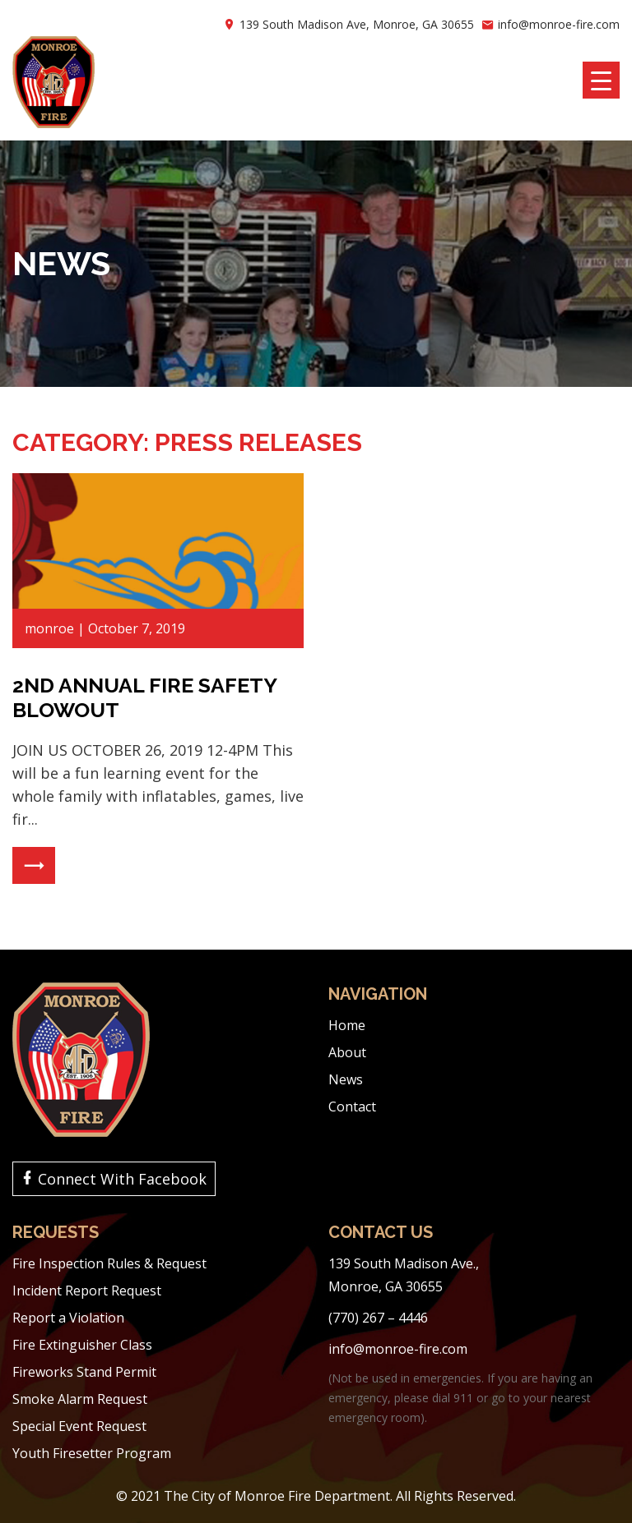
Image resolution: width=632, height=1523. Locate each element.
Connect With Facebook (122, 1179)
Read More (33, 865)
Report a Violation (68, 1318)
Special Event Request (79, 1426)
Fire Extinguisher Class (82, 1345)
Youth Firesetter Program (91, 1453)
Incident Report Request (86, 1290)
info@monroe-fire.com (559, 24)
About (347, 1052)
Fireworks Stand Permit (84, 1372)
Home (346, 1025)
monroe (49, 628)
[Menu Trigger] (601, 80)
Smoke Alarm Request (79, 1399)
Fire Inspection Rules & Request (109, 1263)
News (345, 1079)
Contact (352, 1106)
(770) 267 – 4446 (378, 1318)
